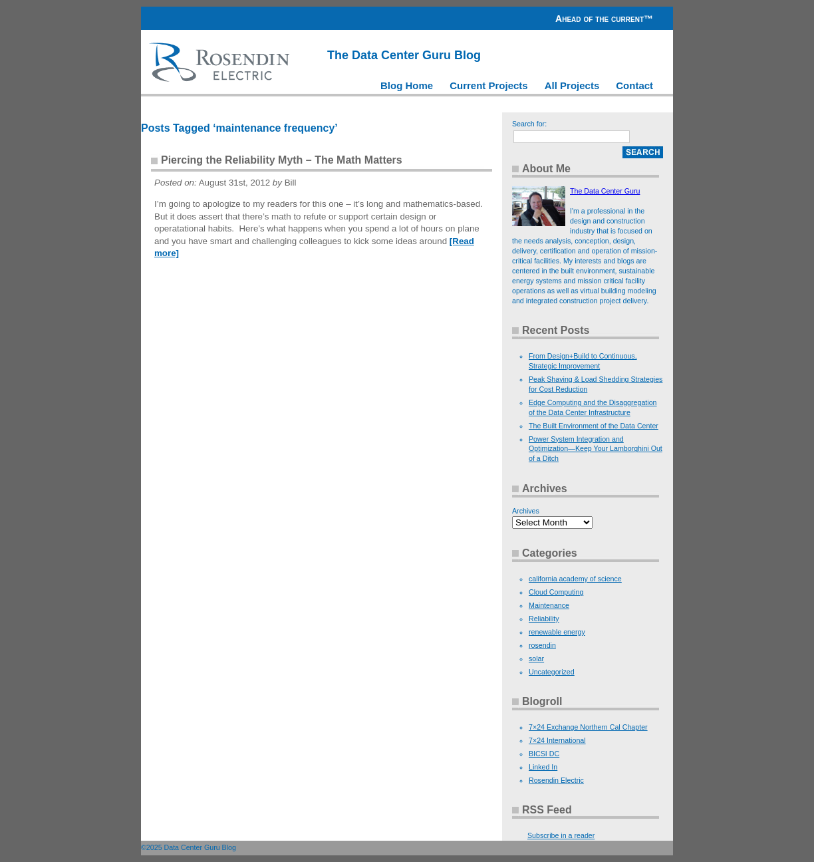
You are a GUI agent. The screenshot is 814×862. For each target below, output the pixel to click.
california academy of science (575, 579)
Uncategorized (552, 672)
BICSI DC (544, 754)
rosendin (542, 645)
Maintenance (549, 605)
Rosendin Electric (556, 780)
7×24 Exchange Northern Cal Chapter (588, 727)
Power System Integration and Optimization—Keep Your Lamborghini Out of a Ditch (595, 449)
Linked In (543, 767)
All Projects (572, 85)
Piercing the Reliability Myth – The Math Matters (281, 160)
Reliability (544, 619)
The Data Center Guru (605, 191)
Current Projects (489, 85)
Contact (634, 85)
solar (536, 658)
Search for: (529, 124)
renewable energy (557, 632)
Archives (525, 511)
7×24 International (557, 740)
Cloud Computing (556, 592)
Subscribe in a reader (561, 835)
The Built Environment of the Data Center (593, 426)
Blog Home (406, 85)
